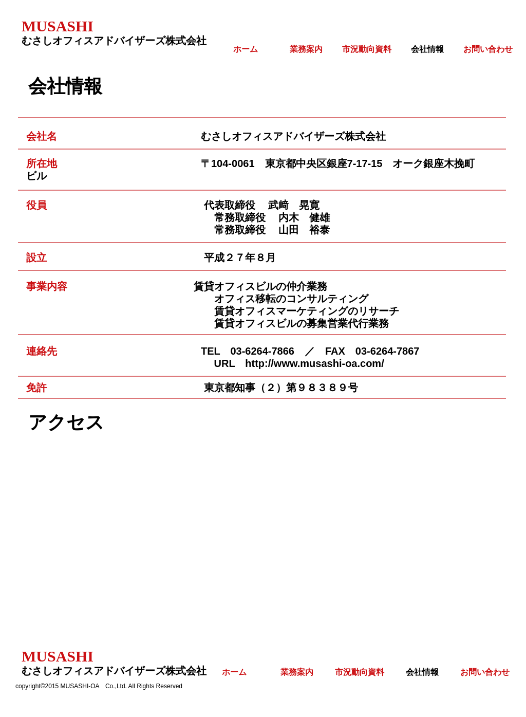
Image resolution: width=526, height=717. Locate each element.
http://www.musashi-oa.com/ (314, 363)
